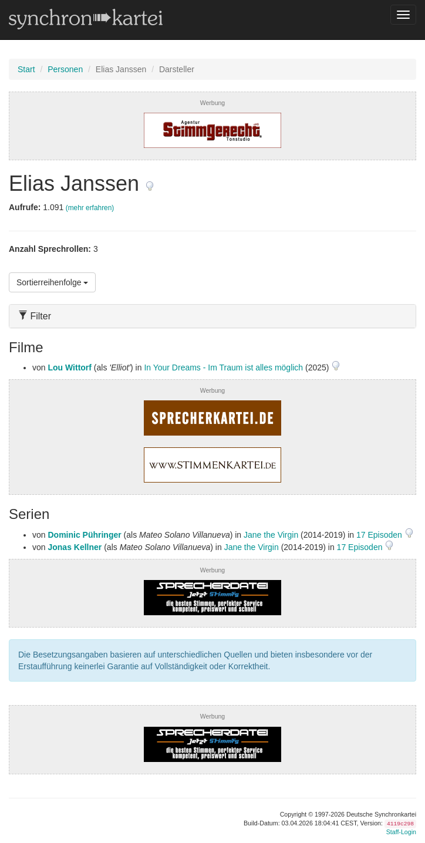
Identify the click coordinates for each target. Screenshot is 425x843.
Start (26, 69)
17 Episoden (380, 534)
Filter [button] (34, 316)
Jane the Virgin (271, 534)
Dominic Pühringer (84, 534)
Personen (65, 69)
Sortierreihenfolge (52, 282)
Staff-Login (401, 831)
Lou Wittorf (70, 367)
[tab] (212, 316)
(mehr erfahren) (90, 208)
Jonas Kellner (75, 547)
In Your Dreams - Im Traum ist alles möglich (223, 367)
